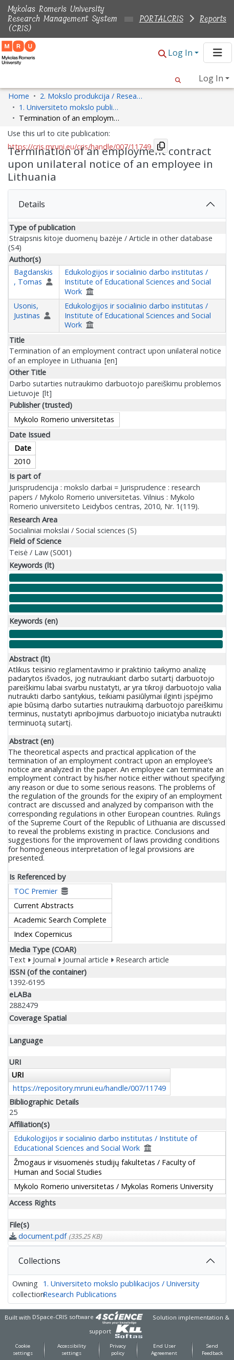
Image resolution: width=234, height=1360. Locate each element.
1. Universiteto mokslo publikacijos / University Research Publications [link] (70, 107)
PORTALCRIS (161, 19)
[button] (162, 53)
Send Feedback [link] (212, 1350)
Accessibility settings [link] (71, 1350)
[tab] (117, 204)
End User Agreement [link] (164, 1350)
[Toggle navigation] (217, 52)
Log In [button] (181, 52)
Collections (39, 1260)
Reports (213, 19)
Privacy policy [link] (118, 1350)
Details (31, 204)
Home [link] (18, 96)
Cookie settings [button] (23, 1350)
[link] (55, 1236)
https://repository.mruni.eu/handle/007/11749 (89, 1088)
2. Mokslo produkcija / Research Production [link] (91, 96)
